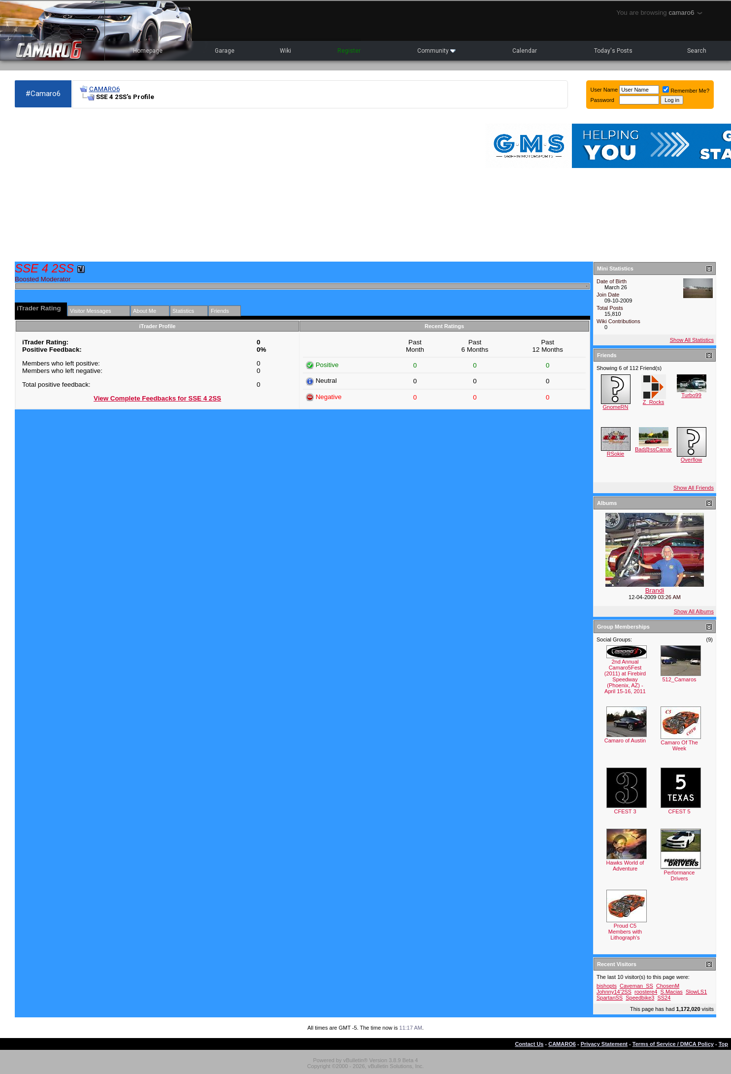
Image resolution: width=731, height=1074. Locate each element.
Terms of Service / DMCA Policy (673, 1044)
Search (696, 50)
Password (602, 100)
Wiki (285, 50)
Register (349, 50)
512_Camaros (679, 679)
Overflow (691, 460)
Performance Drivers (679, 875)
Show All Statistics (692, 340)
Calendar (524, 50)
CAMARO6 (104, 89)
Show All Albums (694, 611)
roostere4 (645, 992)
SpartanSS (610, 998)
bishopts (607, 986)
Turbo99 (691, 395)
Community (436, 50)
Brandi (655, 590)
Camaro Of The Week (679, 745)
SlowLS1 (696, 992)
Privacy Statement (604, 1044)
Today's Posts (613, 50)
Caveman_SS (636, 986)
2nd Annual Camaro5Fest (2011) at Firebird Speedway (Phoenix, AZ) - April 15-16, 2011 (625, 676)
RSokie (615, 454)
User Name (604, 90)
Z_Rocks (653, 402)
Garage (224, 50)
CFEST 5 (679, 811)
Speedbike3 (640, 998)
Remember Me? (686, 91)
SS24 (663, 998)
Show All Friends (693, 488)
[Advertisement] (195, 185)
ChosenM (667, 986)
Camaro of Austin (625, 740)
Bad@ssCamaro (655, 449)
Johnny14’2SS (614, 992)
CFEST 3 (625, 811)
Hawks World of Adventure (625, 866)
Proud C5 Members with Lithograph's (625, 931)
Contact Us (529, 1044)
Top (723, 1044)
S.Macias (672, 992)
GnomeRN (616, 407)
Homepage (148, 50)
